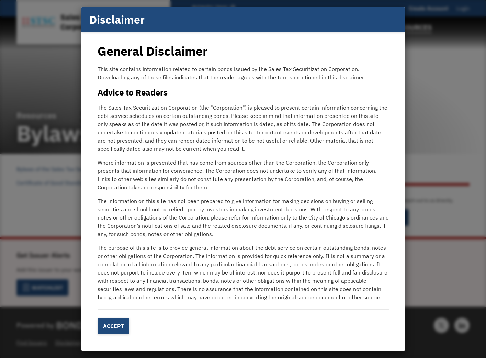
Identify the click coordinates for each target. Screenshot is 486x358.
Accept (113, 326)
